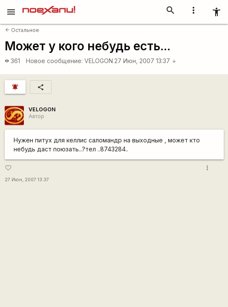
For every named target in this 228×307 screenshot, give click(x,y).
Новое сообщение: (54, 60)
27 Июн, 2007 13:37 (145, 60)
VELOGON (98, 60)
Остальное (22, 30)
